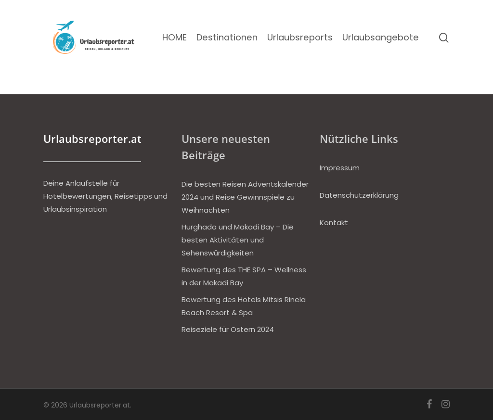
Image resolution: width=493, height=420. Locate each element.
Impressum (340, 168)
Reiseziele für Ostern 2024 (228, 329)
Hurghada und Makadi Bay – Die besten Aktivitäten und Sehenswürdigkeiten (238, 240)
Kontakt (334, 222)
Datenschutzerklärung (359, 195)
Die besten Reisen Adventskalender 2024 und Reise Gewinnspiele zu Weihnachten (245, 197)
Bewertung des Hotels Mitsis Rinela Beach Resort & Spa (244, 306)
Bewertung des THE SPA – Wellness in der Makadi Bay (244, 276)
